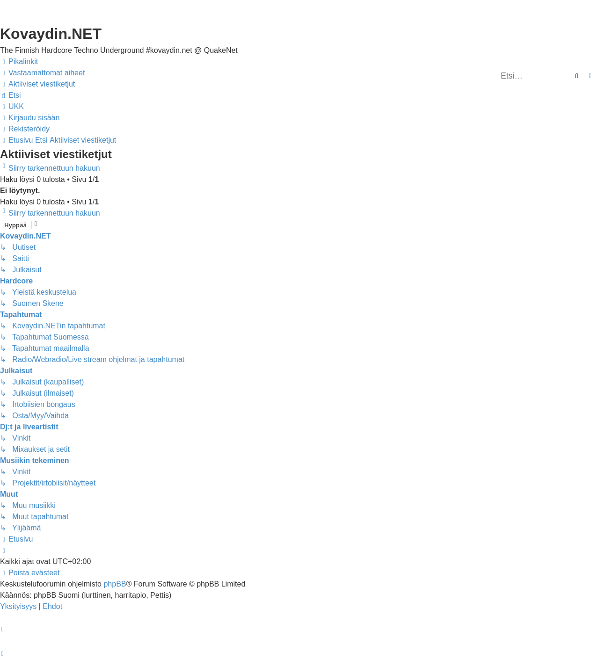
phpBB (114, 584)
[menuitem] (42, 73)
